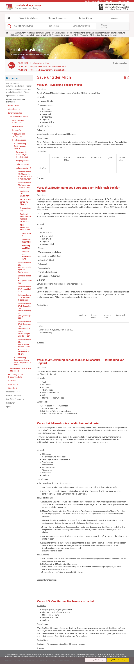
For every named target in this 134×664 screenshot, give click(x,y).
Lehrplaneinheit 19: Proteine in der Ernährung (54, 35)
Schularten (10, 403)
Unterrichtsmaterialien (79, 33)
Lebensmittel (17, 126)
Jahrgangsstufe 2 (27, 35)
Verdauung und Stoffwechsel (18, 135)
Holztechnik (13, 384)
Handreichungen (96, 33)
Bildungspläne (109, 1)
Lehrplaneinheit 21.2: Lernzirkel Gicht (24, 289)
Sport (8, 407)
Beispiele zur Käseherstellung (26, 255)
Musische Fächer (13, 392)
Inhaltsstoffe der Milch (39, 63)
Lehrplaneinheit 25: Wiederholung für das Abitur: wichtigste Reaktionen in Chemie (24, 347)
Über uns (115, 18)
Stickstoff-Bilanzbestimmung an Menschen (25, 217)
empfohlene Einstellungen (117, 660)
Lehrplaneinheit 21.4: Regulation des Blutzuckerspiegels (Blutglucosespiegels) (24, 311)
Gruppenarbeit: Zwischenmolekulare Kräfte (47, 66)
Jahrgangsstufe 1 (23, 164)
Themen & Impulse (56, 18)
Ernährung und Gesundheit (18, 121)
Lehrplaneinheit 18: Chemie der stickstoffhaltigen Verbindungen (24, 175)
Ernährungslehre (61, 33)
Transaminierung (25, 209)
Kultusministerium (122, 1)
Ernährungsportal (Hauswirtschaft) (15, 376)
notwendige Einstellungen (95, 660)
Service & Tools (85, 18)
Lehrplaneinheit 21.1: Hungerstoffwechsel (24, 279)
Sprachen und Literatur (15, 96)
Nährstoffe (16, 130)
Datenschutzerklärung (11, 656)
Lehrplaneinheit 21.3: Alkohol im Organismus (24, 297)
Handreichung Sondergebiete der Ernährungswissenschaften (22, 361)
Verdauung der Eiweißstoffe (25, 193)
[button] (9, 18)
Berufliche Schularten (15, 399)
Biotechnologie (14, 109)
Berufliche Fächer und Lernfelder (39, 33)
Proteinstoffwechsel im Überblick (25, 201)
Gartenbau (12, 381)
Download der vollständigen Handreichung (22, 154)
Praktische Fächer (13, 395)
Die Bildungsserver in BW (93, 1)
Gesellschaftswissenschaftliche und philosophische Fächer (18, 91)
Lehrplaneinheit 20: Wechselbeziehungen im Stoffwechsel (24, 267)
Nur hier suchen (104, 26)
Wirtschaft (12, 388)
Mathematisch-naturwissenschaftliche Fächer (18, 84)
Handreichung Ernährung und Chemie (20, 146)
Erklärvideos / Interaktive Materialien (20, 369)
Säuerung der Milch (26, 247)
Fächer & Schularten (27, 18)
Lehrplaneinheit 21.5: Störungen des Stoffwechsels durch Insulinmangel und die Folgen (24, 329)
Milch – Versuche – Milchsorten (87, 35)
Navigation (12, 78)
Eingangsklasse (22, 161)
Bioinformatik (13, 105)
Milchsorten (26, 234)
